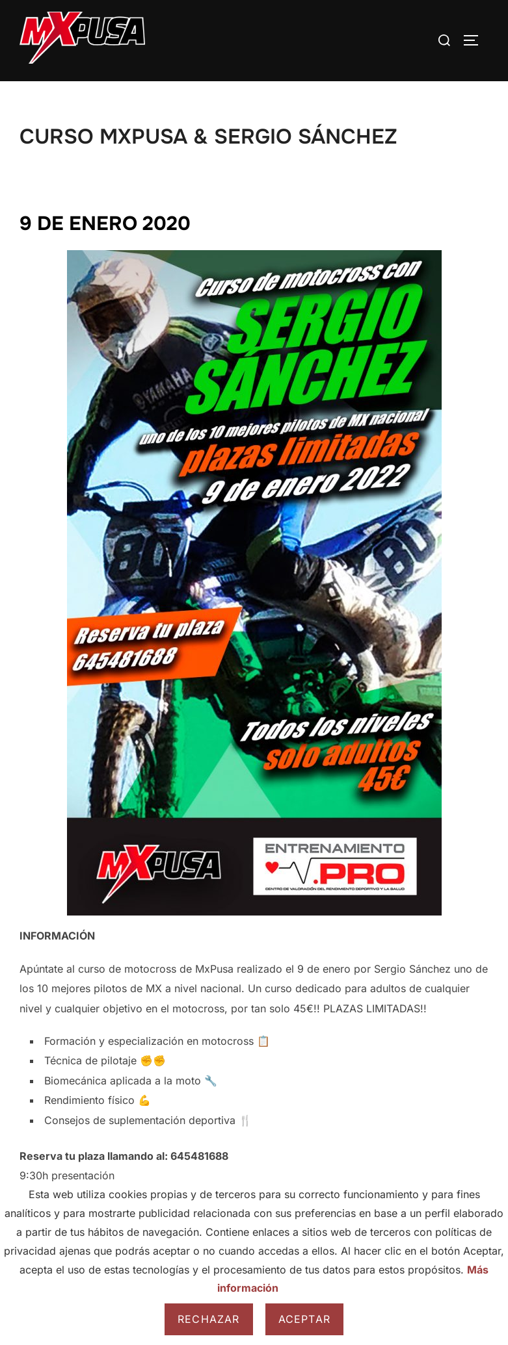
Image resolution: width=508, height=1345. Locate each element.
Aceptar (304, 1319)
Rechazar (209, 1319)
